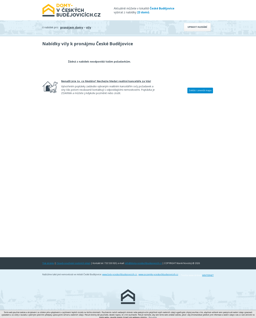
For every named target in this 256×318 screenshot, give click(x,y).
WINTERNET (208, 275)
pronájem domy (71, 27)
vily (88, 27)
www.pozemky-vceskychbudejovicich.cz (158, 274)
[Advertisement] (186, 150)
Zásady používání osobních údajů (73, 263)
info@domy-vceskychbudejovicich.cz (143, 263)
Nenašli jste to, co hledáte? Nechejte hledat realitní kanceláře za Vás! (106, 81)
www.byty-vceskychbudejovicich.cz (119, 274)
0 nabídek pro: (50, 27)
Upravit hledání (197, 27)
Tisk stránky (48, 263)
